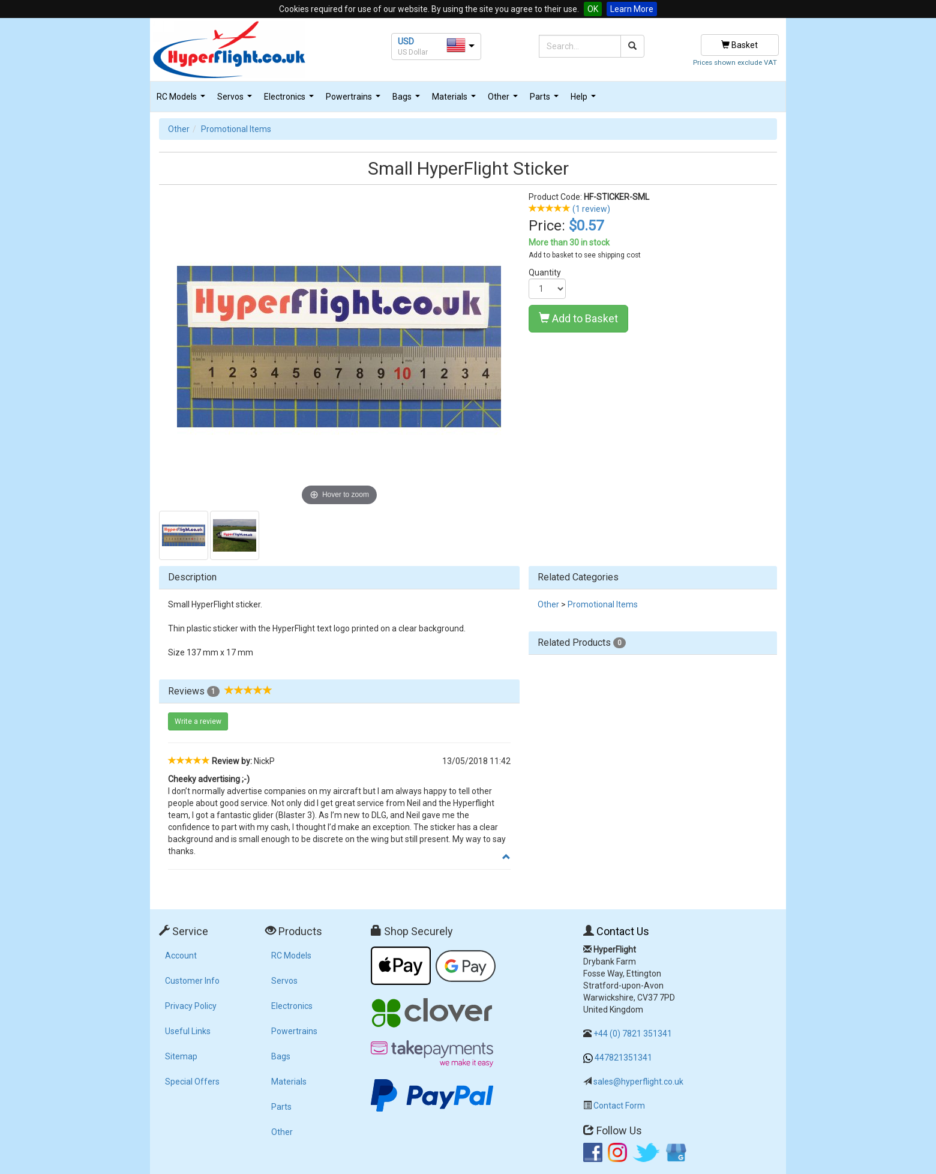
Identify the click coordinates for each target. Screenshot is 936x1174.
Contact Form (619, 1105)
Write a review (198, 721)
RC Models (182, 100)
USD (406, 41)
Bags (407, 100)
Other (504, 100)
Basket (739, 45)
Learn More (631, 9)
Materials (455, 100)
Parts (546, 100)
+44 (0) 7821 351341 (632, 1033)
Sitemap (181, 1056)
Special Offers (192, 1081)
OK (592, 9)
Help (585, 100)
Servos (236, 100)
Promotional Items (236, 129)
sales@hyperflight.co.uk (638, 1081)
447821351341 (623, 1057)
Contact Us (622, 931)
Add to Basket (578, 318)
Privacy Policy (191, 1006)
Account (181, 955)
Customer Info (192, 981)
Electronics (290, 100)
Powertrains (354, 100)
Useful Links (188, 1031)
